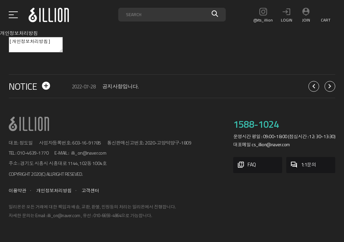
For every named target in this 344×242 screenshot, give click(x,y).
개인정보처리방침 (54, 190)
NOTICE (29, 86)
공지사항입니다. (120, 86)
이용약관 (18, 190)
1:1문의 (303, 165)
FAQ (247, 165)
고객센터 (90, 190)
